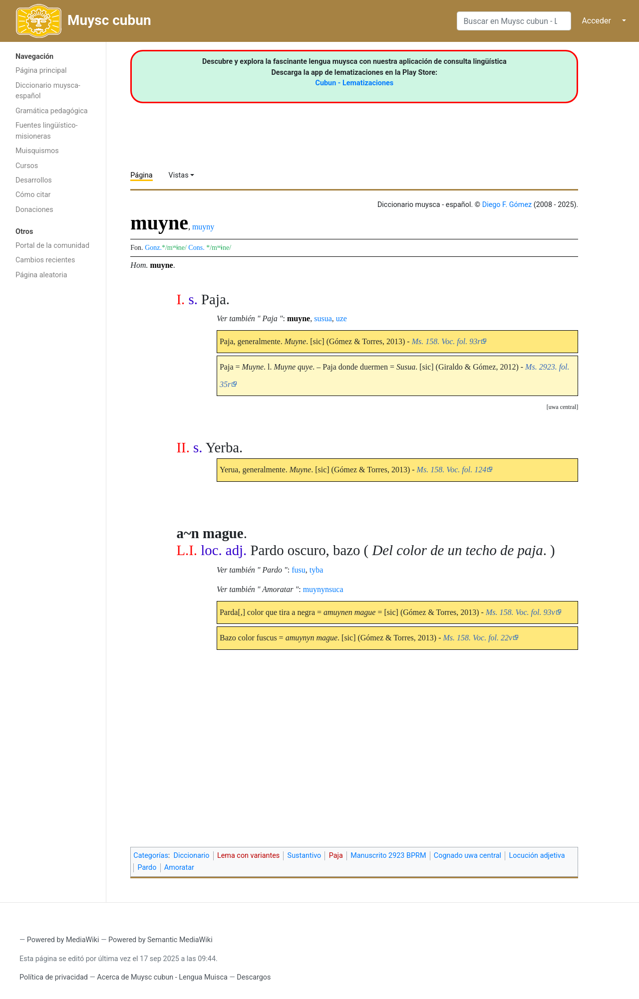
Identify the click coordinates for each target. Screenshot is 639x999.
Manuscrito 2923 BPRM (388, 855)
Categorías (150, 855)
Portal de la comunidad (52, 245)
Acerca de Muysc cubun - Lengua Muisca (162, 977)
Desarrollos (33, 180)
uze (341, 318)
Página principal (41, 70)
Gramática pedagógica (51, 111)
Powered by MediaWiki (63, 940)
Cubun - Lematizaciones (355, 83)
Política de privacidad (53, 977)
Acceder (596, 20)
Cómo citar (32, 195)
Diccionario (192, 855)
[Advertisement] (52, 443)
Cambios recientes (45, 260)
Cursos (26, 166)
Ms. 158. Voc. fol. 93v (520, 612)
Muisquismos (37, 151)
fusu (299, 570)
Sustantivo (304, 855)
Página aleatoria (41, 275)
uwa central (563, 406)
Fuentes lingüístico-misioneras (46, 131)
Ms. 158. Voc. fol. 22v (477, 637)
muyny (203, 226)
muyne (161, 265)
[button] (563, 407)
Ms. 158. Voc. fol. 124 (452, 469)
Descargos (254, 977)
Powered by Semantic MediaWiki (160, 940)
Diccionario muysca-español (47, 91)
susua (323, 318)
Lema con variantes (248, 855)
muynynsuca (323, 589)
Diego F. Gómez (507, 204)
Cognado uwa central (467, 855)
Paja (336, 855)
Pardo (147, 867)
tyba (316, 570)
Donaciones (34, 209)
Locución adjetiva (537, 855)
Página (141, 175)
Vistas (179, 175)
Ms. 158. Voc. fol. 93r (446, 341)
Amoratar (179, 867)
